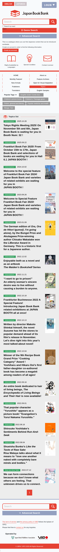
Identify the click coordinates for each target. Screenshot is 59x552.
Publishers (16, 87)
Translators (16, 90)
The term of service (9, 522)
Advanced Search (28, 36)
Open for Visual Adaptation (43, 83)
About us (43, 75)
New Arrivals (15, 83)
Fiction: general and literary (14, 103)
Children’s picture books (13, 99)
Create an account (10, 50)
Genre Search (29, 30)
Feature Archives (43, 79)
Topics (43, 87)
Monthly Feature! (16, 79)
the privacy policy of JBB (29, 522)
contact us (20, 527)
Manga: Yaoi (8, 108)
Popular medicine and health (38, 103)
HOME (16, 75)
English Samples (43, 90)
